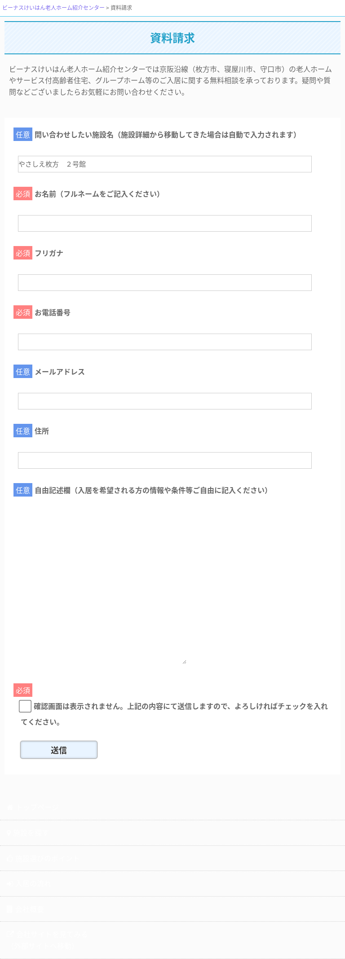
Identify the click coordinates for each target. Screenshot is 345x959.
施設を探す (28, 832)
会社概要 (25, 908)
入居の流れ (29, 883)
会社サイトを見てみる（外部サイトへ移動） (47, 939)
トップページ (33, 806)
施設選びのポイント (43, 858)
